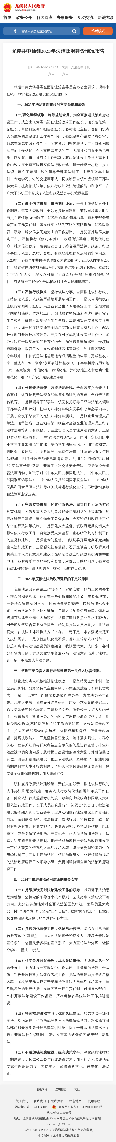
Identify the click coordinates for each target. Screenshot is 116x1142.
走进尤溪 (106, 17)
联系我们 (39, 1101)
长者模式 (98, 31)
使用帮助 (94, 1101)
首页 (7, 17)
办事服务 (65, 17)
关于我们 (22, 1101)
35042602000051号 (91, 1107)
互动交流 (85, 17)
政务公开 (24, 17)
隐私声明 (57, 1101)
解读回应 (44, 17)
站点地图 (75, 1101)
